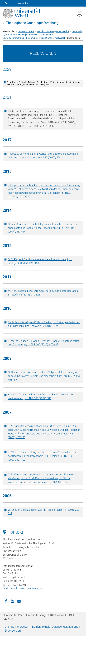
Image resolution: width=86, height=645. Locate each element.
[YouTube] (12, 601)
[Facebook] (6, 601)
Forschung (31, 38)
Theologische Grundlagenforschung (32, 23)
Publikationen (45, 38)
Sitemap (9, 626)
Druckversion (13, 630)
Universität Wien (26, 31)
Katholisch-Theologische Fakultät (53, 31)
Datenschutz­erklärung (65, 626)
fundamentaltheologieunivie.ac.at (22, 588)
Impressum (23, 626)
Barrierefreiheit (41, 626)
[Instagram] (19, 601)
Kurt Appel (60, 38)
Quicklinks (22, 3)
